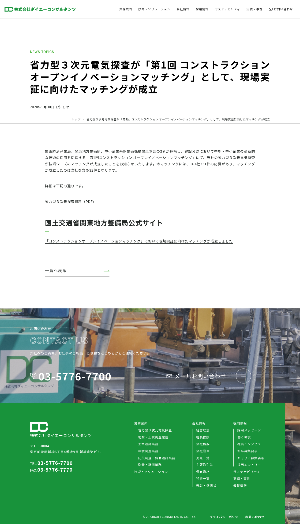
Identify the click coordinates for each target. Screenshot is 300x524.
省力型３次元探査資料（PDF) (70, 201)
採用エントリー (249, 464)
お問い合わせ (281, 9)
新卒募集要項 (247, 450)
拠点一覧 (203, 457)
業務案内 (125, 9)
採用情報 (202, 9)
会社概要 (203, 443)
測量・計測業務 (150, 464)
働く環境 (244, 437)
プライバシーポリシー (225, 516)
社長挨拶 (203, 437)
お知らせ (62, 107)
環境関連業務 (148, 450)
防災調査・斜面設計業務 (156, 457)
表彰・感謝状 (206, 485)
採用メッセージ (249, 430)
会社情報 (183, 9)
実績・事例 (254, 9)
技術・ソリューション (154, 9)
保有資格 (203, 471)
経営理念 (203, 430)
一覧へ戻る (56, 270)
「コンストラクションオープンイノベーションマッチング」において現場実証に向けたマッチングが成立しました (139, 241)
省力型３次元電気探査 (155, 430)
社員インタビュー (250, 443)
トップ (76, 119)
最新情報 (240, 485)
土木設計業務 (148, 443)
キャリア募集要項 (250, 457)
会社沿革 (203, 450)
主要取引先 (204, 464)
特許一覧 (203, 478)
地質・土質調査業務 (153, 437)
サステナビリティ (227, 9)
